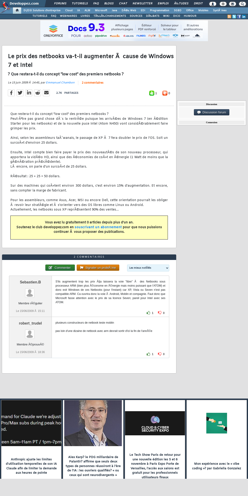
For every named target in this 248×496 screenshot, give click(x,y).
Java (114, 10)
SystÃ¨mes (220, 10)
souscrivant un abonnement (98, 227)
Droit (198, 4)
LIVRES (85, 16)
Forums (60, 4)
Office (190, 10)
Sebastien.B (30, 282)
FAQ (96, 4)
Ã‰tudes (181, 4)
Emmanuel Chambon (60, 83)
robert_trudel (30, 323)
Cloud (69, 10)
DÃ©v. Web (129, 10)
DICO (176, 16)
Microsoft (101, 10)
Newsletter (142, 4)
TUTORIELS (39, 16)
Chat (123, 4)
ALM (87, 10)
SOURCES (136, 16)
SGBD (177, 10)
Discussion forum (211, 112)
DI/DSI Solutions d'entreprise (42, 10)
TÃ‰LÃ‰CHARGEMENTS (109, 16)
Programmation (159, 10)
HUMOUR (190, 16)
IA (78, 10)
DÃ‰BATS (152, 16)
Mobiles (203, 10)
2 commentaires (92, 83)
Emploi (163, 4)
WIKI (166, 16)
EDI (143, 10)
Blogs (109, 4)
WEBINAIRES (68, 16)
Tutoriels (79, 4)
